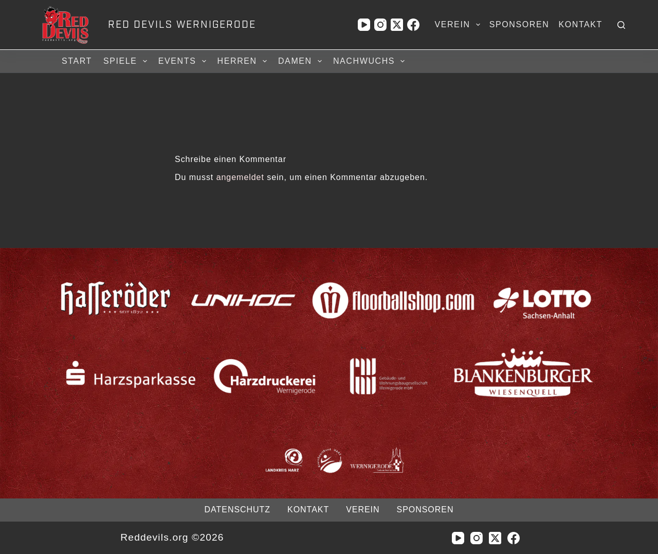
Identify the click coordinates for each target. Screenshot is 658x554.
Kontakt (580, 24)
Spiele (126, 61)
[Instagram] (380, 25)
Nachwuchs (370, 61)
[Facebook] (413, 25)
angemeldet (240, 177)
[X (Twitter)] (397, 25)
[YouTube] (364, 25)
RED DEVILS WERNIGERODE (181, 25)
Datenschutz (237, 509)
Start (77, 61)
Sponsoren (519, 24)
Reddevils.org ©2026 (172, 537)
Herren (243, 61)
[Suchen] (621, 25)
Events (183, 61)
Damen (301, 61)
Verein (459, 25)
